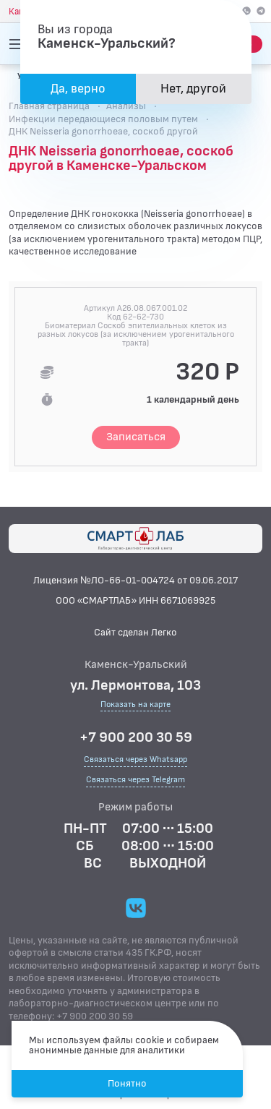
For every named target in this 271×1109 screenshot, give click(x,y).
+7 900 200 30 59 (135, 737)
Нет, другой (193, 88)
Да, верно (78, 88)
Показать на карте (135, 705)
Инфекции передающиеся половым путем (103, 119)
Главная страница (49, 106)
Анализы (126, 106)
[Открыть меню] (17, 44)
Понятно (127, 1083)
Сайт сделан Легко (135, 632)
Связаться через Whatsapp (135, 759)
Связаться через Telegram (135, 779)
